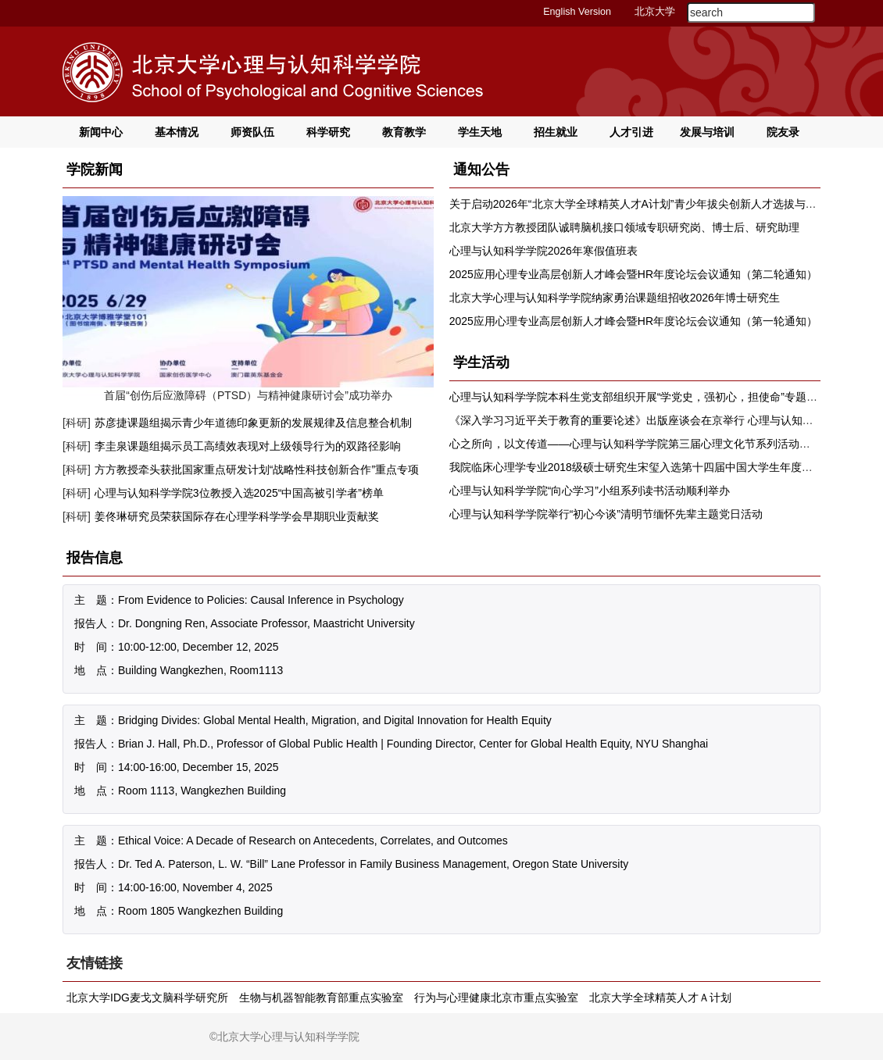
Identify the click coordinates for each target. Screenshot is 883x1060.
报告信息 (94, 558)
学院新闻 (94, 169)
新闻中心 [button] (101, 132)
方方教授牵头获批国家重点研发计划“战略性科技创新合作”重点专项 (257, 469)
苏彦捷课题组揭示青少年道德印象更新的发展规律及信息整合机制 (253, 422)
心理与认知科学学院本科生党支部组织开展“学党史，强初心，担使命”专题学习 (638, 397)
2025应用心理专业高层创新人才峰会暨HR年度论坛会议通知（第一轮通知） (633, 321)
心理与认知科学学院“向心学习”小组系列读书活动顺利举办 (589, 490)
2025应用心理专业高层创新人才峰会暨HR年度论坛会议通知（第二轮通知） (633, 274)
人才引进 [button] (631, 132)
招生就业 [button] (555, 132)
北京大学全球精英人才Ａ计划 (660, 997)
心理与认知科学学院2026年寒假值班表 (543, 250)
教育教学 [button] (404, 132)
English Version (577, 11)
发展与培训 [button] (707, 132)
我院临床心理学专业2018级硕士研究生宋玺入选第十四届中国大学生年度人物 (636, 467)
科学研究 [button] (328, 132)
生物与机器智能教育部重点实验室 (321, 997)
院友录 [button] (783, 132)
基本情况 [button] (176, 132)
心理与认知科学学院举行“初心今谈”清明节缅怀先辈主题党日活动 (606, 514)
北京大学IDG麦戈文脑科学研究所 (147, 997)
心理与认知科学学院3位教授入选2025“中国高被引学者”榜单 (239, 493)
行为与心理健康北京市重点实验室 (496, 997)
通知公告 (481, 169)
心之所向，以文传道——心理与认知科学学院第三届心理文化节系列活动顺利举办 (646, 443)
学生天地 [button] (480, 132)
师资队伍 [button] (252, 132)
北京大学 (655, 11)
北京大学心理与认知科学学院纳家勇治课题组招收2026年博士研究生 (614, 297)
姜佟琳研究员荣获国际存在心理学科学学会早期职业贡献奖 (237, 516)
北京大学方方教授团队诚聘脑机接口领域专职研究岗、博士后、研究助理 (624, 227)
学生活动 (481, 362)
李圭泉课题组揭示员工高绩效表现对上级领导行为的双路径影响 (248, 446)
